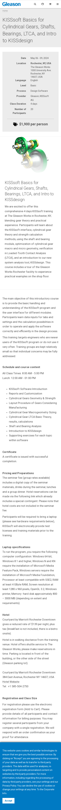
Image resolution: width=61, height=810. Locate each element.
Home (5, 10)
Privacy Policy (9, 785)
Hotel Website (10, 681)
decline (29, 785)
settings (20, 789)
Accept (8, 800)
